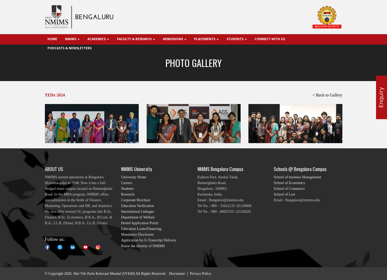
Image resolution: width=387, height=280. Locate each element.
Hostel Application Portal (139, 223)
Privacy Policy (200, 274)
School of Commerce (289, 189)
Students (127, 189)
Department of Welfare (137, 217)
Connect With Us (270, 39)
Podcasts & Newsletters (69, 48)
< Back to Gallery (327, 95)
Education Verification (137, 206)
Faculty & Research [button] (136, 39)
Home (52, 39)
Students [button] (237, 39)
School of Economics (289, 183)
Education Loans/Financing (141, 229)
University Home (133, 177)
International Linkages (137, 212)
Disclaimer (177, 274)
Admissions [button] (174, 39)
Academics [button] (98, 39)
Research (127, 194)
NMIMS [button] (72, 39)
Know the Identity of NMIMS (143, 246)
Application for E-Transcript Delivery (148, 240)
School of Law (284, 194)
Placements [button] (206, 39)
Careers (126, 183)
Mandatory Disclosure (137, 234)
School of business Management (297, 177)
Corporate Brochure (135, 200)
